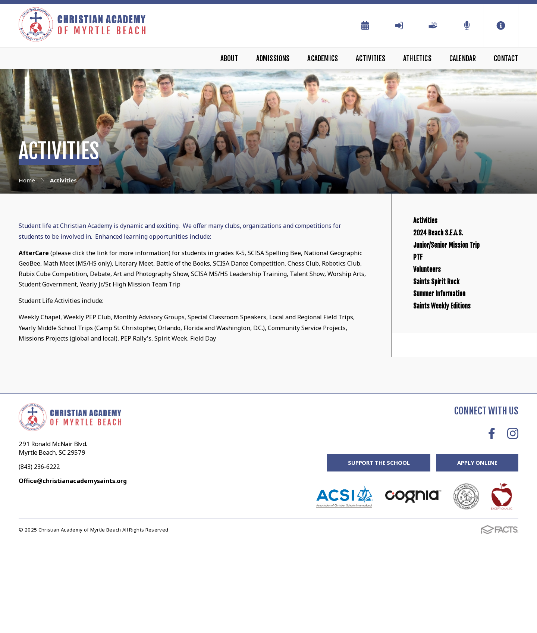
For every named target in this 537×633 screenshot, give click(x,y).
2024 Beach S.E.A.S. (452, 252)
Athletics (417, 58)
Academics (322, 58)
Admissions (273, 58)
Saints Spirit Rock (449, 355)
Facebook (491, 526)
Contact (506, 58)
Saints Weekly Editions (459, 406)
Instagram (512, 526)
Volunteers (435, 329)
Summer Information (456, 381)
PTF (420, 303)
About (229, 58)
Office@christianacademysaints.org (73, 573)
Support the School (378, 555)
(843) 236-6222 (39, 559)
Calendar (462, 58)
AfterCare (34, 253)
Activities (370, 58)
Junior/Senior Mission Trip (466, 278)
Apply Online (477, 555)
